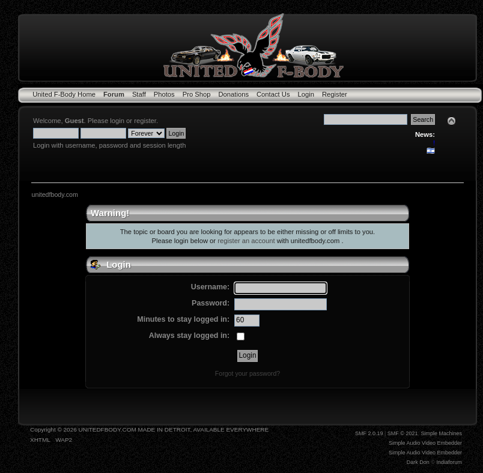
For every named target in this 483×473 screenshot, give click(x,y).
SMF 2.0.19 (369, 433)
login (117, 120)
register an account (246, 240)
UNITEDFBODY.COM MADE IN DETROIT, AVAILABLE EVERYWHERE (174, 429)
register (145, 120)
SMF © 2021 (402, 433)
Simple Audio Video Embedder (425, 443)
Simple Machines (441, 433)
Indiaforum (449, 462)
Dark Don (418, 462)
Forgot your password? (247, 373)
